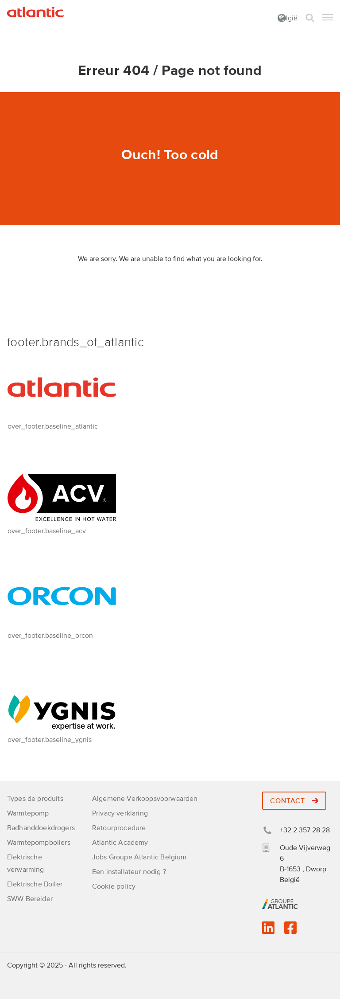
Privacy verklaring (120, 813)
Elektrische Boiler (34, 884)
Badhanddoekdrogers (41, 827)
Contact (294, 800)
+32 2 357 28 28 (305, 830)
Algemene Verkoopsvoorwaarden (144, 798)
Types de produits (35, 798)
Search (310, 18)
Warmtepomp (28, 813)
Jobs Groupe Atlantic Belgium (139, 857)
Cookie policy (113, 886)
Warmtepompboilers (38, 842)
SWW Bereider (30, 898)
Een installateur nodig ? (129, 871)
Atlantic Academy (120, 842)
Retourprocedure (119, 827)
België (288, 18)
